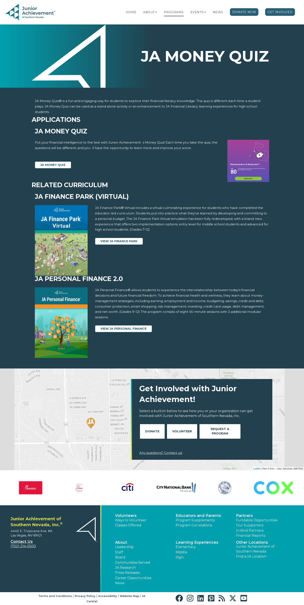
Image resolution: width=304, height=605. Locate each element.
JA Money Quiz (53, 165)
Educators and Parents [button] (198, 516)
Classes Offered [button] (128, 525)
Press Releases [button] (127, 573)
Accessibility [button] (107, 596)
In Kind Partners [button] (249, 530)
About (149, 12)
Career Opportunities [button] (133, 578)
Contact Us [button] (22, 541)
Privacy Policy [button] (85, 596)
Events (197, 12)
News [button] (119, 583)
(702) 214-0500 (23, 546)
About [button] (121, 542)
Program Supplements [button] (195, 520)
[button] (156, 12)
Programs (173, 12)
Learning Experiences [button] (197, 542)
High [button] (180, 557)
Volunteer (182, 431)
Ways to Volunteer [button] (131, 520)
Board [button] (120, 557)
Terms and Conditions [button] (55, 596)
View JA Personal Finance (123, 329)
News (218, 12)
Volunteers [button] (126, 516)
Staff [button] (119, 552)
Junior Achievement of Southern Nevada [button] (255, 548)
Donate (152, 431)
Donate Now (244, 12)
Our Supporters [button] (249, 525)
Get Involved (280, 12)
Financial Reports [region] (250, 536)
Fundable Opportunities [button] (256, 520)
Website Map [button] (129, 596)
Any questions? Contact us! (160, 453)
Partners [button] (244, 516)
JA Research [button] (125, 568)
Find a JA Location (251, 556)
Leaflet (256, 468)
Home (131, 12)
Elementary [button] (186, 547)
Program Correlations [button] (194, 525)
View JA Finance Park (118, 241)
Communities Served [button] (132, 563)
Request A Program (220, 431)
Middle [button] (181, 552)
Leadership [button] (124, 547)
